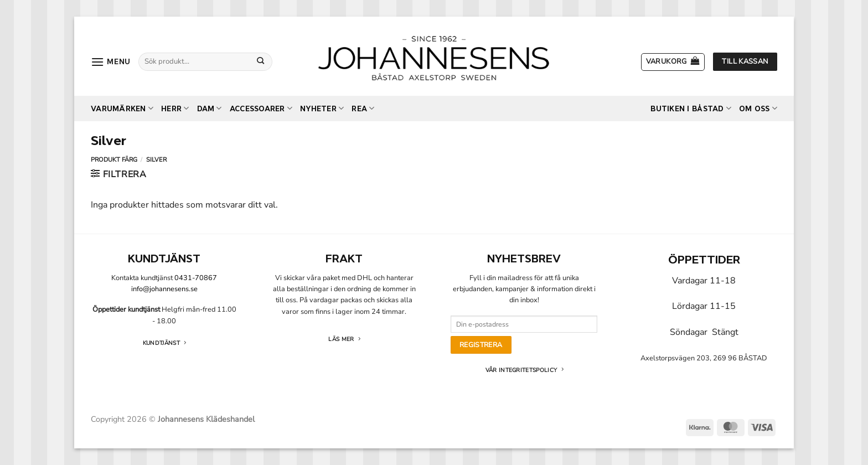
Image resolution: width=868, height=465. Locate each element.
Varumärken (122, 108)
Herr (175, 108)
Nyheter (322, 108)
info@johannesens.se (164, 289)
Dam (209, 108)
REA (363, 108)
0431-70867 (195, 278)
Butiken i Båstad (690, 108)
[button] (111, 61)
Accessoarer (261, 108)
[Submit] (260, 61)
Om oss (758, 108)
